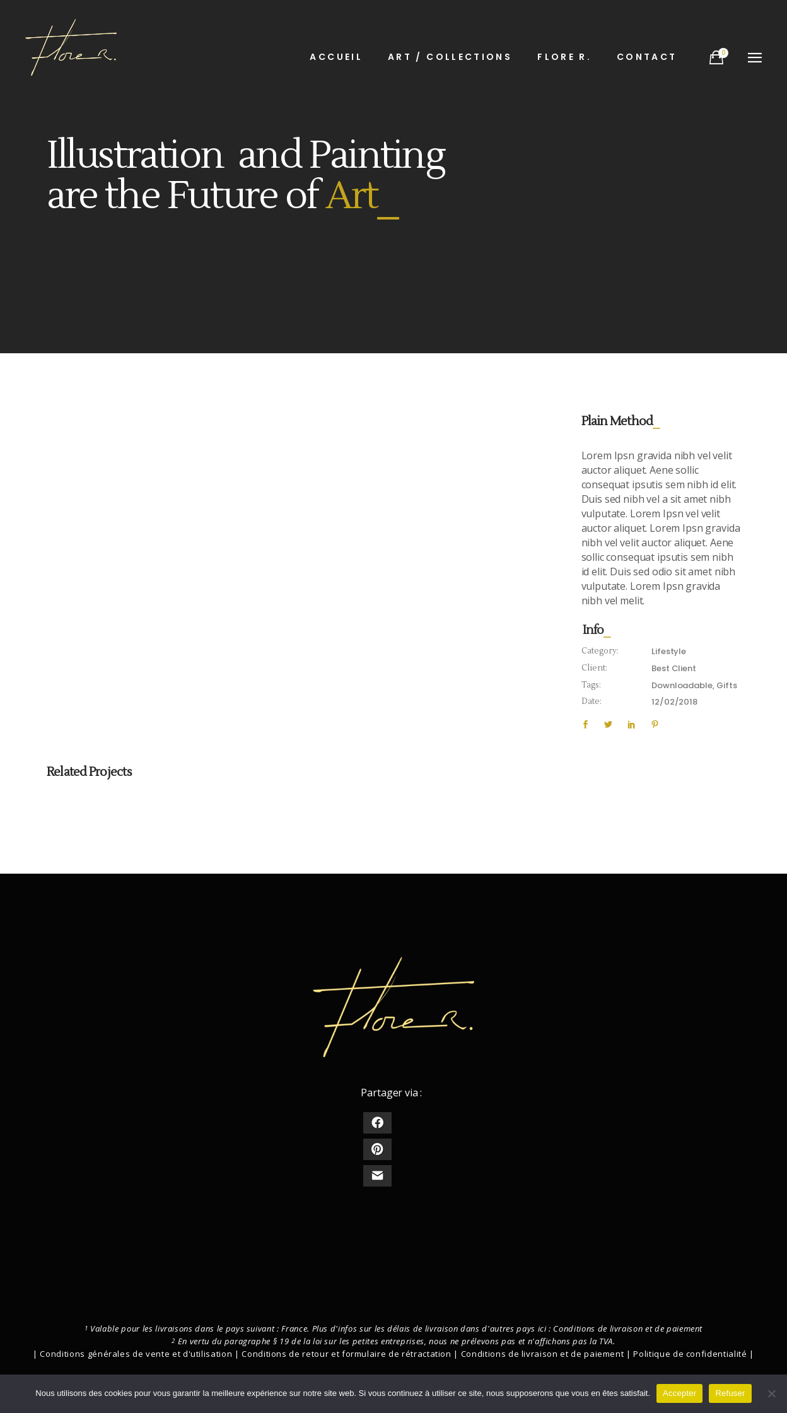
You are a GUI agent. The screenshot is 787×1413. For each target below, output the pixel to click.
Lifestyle (668, 651)
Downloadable (681, 685)
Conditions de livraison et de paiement (627, 1328)
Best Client (673, 668)
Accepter (679, 1393)
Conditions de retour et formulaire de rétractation (347, 1353)
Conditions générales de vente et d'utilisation (136, 1353)
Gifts (726, 685)
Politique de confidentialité (690, 1353)
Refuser (730, 1393)
